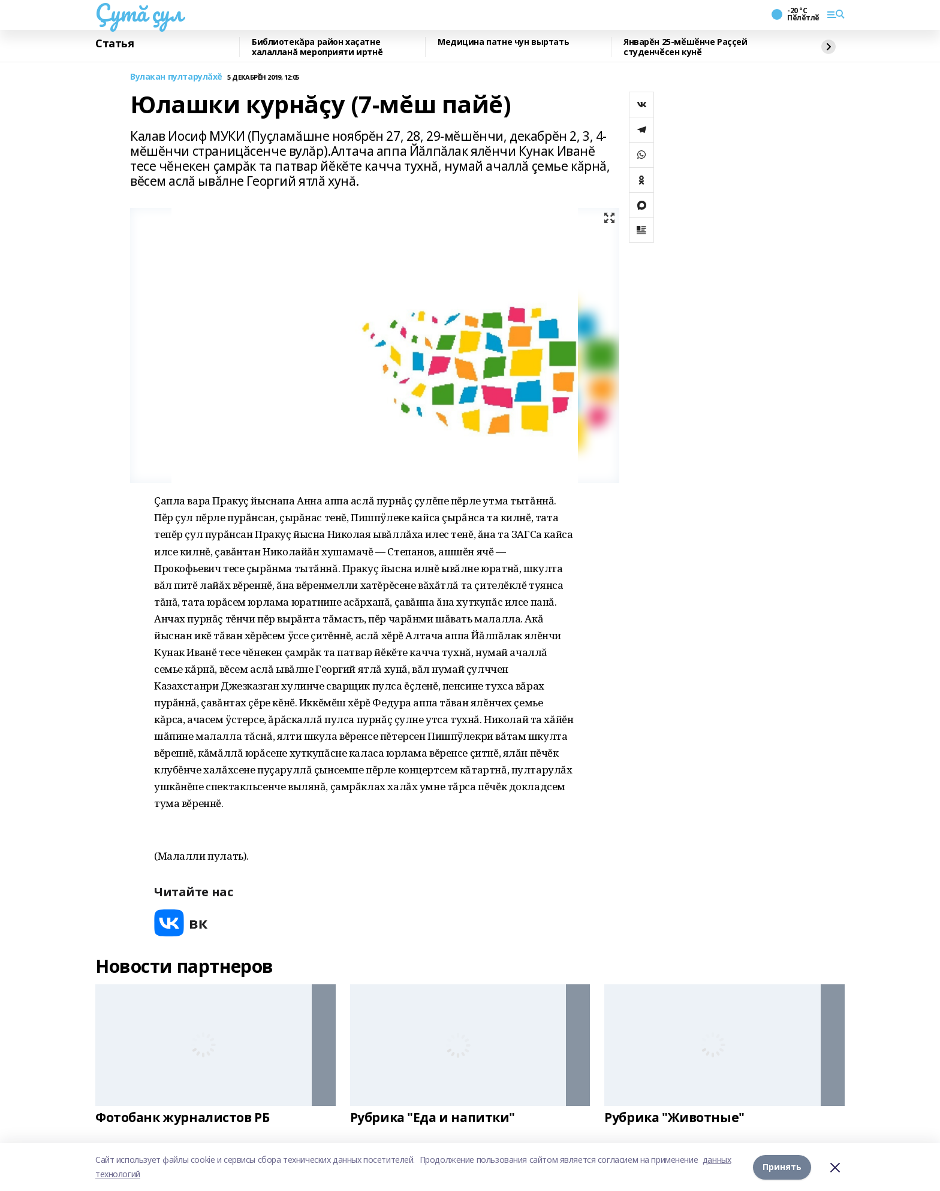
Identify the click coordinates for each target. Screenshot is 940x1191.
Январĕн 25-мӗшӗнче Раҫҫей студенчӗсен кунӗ (685, 47)
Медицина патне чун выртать (503, 42)
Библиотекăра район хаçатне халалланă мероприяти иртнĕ (317, 47)
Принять (782, 1166)
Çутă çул (139, 12)
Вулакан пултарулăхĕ (176, 77)
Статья (114, 43)
